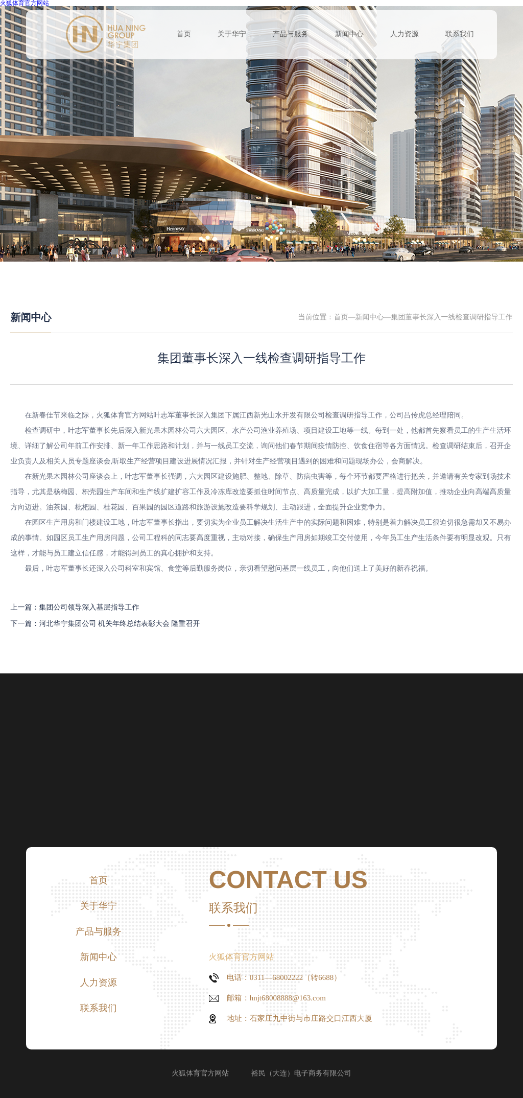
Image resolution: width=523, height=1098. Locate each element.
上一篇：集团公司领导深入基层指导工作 (74, 608)
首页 (184, 34)
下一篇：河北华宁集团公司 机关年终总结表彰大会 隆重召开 (105, 624)
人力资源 (404, 34)
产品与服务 (290, 34)
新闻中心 (349, 34)
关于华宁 (232, 34)
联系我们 (459, 34)
